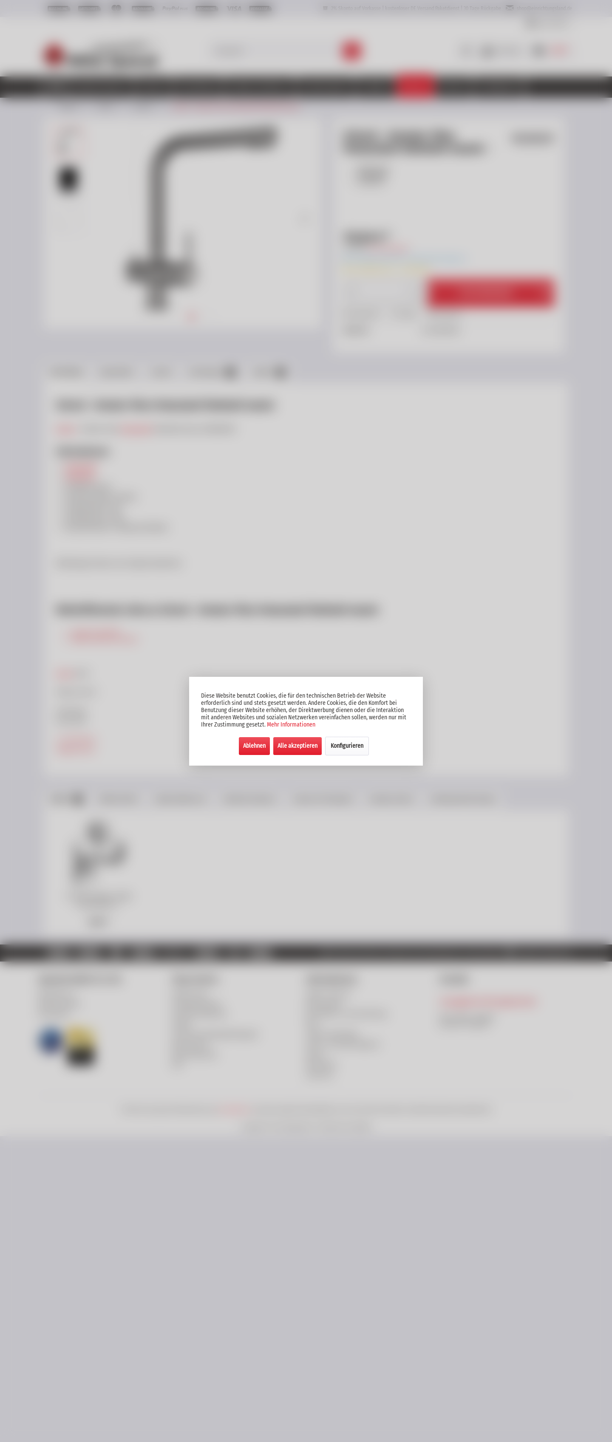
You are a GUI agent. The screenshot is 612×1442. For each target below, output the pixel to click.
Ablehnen (254, 745)
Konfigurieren (347, 745)
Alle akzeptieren (297, 745)
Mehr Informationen (291, 724)
